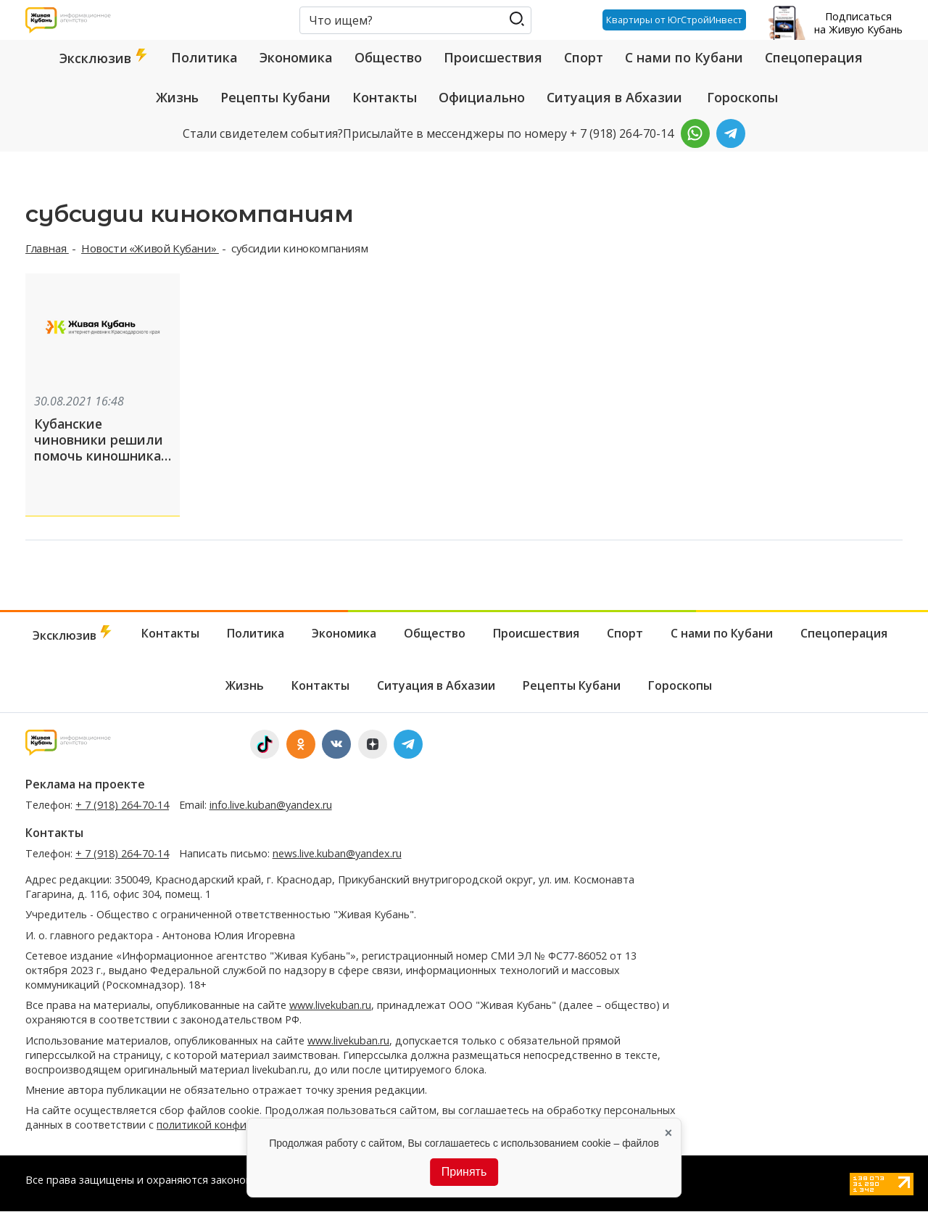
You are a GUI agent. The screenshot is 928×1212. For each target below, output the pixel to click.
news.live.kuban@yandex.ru (337, 854)
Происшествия (493, 57)
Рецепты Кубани (275, 97)
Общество (388, 57)
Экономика (296, 57)
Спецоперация (814, 57)
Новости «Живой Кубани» (150, 248)
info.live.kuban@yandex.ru (271, 805)
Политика (204, 57)
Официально (482, 97)
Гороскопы (742, 97)
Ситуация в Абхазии (614, 97)
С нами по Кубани (684, 57)
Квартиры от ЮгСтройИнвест (673, 19)
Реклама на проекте (85, 785)
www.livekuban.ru (330, 1006)
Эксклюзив (104, 58)
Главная (47, 248)
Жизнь (177, 97)
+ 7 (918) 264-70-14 (122, 805)
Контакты (384, 97)
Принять (464, 1172)
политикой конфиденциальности (241, 1125)
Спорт (583, 57)
